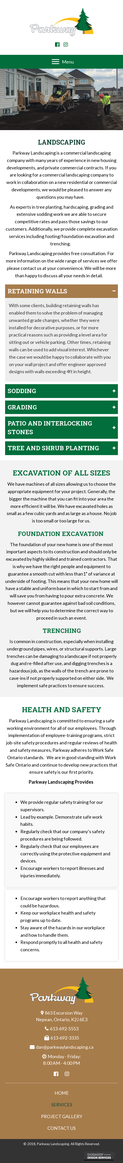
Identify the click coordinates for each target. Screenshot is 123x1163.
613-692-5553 (64, 1028)
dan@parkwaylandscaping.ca (64, 1047)
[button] (57, 44)
